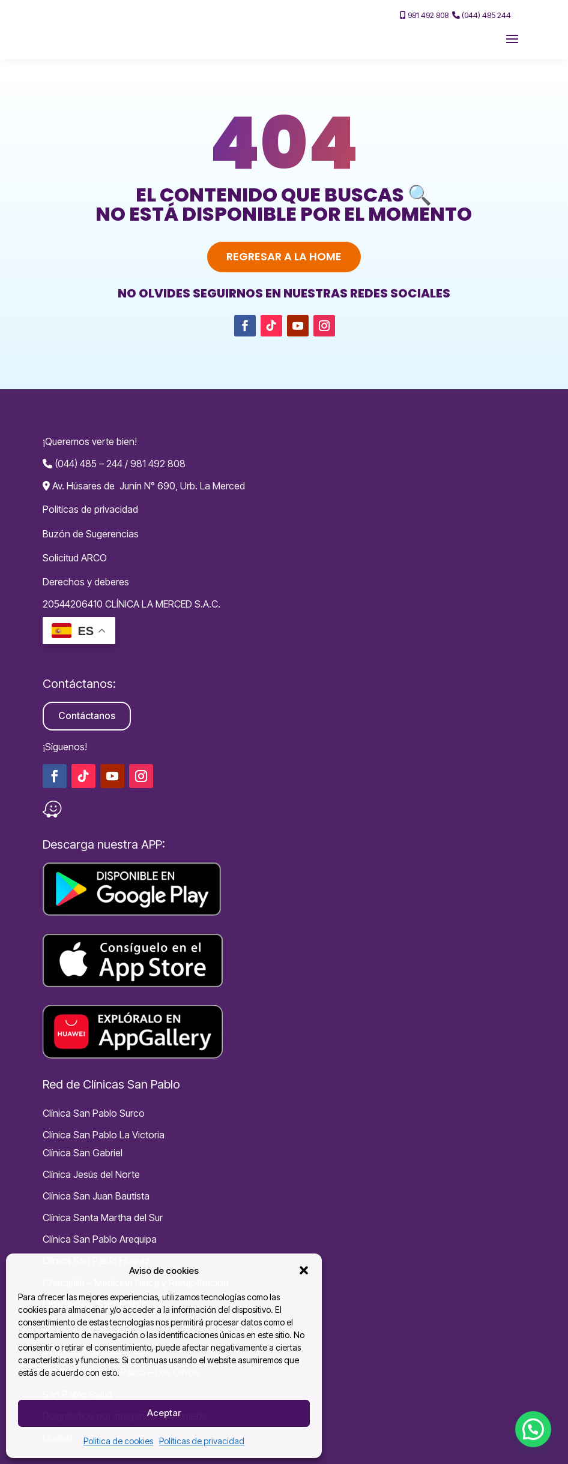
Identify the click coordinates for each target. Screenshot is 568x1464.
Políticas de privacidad (201, 1441)
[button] (304, 1270)
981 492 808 (424, 15)
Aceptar (164, 1412)
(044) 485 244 (481, 15)
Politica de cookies (118, 1441)
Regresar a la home (284, 256)
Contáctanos (86, 716)
